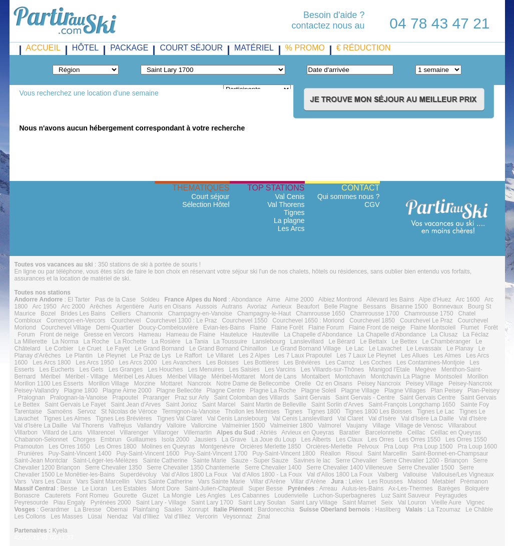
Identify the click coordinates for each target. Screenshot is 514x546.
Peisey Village (424, 383)
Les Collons (30, 516)
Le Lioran (94, 488)
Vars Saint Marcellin (103, 481)
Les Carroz (340, 362)
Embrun (111, 439)
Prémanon (474, 481)
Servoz (87, 411)
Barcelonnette (383, 432)
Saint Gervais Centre (427, 397)
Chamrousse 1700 (374, 313)
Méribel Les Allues (137, 376)
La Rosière (166, 341)
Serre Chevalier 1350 (113, 467)
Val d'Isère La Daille (427, 418)
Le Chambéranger (446, 341)
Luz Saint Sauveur (405, 495)
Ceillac (416, 432)
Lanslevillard (307, 341)
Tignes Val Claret (179, 418)
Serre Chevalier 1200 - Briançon (425, 460)
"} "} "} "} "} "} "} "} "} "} (86, 69)
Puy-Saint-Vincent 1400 (80, 453)
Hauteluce (233, 334)
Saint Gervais (312, 397)
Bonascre (27, 495)
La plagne (289, 220)
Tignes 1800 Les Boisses (378, 411)
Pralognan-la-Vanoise (79, 397)
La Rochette (130, 341)
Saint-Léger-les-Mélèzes (105, 460)
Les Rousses (385, 481)
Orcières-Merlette (329, 446)
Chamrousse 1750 (428, 313)
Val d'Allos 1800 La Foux (194, 474)
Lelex (356, 481)
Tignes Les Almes (67, 418)
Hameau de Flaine (190, 334)
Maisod (417, 481)
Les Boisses (222, 362)
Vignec (475, 502)
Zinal (263, 516)
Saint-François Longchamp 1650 (411, 404)
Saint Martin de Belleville (273, 404)
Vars (21, 481)
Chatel (467, 313)
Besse (69, 488)
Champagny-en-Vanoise (200, 313)
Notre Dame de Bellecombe (253, 383)
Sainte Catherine (165, 460)
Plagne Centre (226, 390)
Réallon (330, 453)
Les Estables (129, 488)
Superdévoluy (138, 474)
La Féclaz (475, 334)
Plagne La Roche (273, 390)
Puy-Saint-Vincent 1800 (283, 453)
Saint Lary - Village (161, 502)
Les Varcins (280, 369)
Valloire (176, 425)
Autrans (232, 306)
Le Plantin (79, 355)
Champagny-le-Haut (264, 313)
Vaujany (356, 425)
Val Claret (350, 418)
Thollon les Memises (252, 411)
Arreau (328, 488)
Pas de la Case (115, 299)
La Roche (96, 341)
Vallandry (149, 425)
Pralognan (31, 397)
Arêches (101, 306)
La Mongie (177, 495)
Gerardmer (54, 509)
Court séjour (210, 196)
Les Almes (447, 355)
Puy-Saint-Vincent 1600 (147, 453)
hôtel (85, 48)
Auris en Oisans (170, 306)
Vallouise (415, 474)
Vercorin (207, 516)
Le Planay (459, 348)
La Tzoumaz (443, 509)
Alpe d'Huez (435, 299)
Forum (26, 334)
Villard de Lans (62, 432)
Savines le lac (311, 460)
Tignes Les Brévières (124, 418)
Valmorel (329, 425)
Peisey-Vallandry (37, 390)
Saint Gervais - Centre (365, 397)
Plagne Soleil (318, 390)
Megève (425, 369)
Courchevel (126, 320)
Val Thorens (285, 204)
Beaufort (307, 306)
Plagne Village (360, 390)
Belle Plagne (341, 306)
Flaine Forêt (287, 327)
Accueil (43, 48)
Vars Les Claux (51, 481)
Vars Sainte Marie (221, 481)
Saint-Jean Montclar (41, 460)
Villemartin (198, 432)
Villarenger (134, 432)
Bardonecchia (276, 509)
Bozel (48, 313)
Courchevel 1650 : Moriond (308, 320)
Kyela (60, 530)
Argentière (130, 306)
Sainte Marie (209, 460)
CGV (371, 204)
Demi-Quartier (115, 327)
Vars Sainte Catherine (164, 481)
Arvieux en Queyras (307, 432)
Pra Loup (396, 446)
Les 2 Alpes (254, 355)
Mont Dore (166, 488)
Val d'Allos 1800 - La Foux (267, 474)
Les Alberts (316, 439)
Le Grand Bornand (159, 348)
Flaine (258, 327)
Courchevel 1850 (372, 320)
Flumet (469, 327)
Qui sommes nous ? (348, 196)
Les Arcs (291, 228)
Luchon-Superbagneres (344, 495)
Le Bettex (404, 341)
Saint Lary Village (314, 502)
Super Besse (265, 488)
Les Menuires (206, 369)
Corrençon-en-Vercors (76, 320)
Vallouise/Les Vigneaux (463, 474)
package (129, 48)
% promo (305, 48)
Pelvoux (368, 446)
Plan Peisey (446, 390)
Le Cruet (90, 348)
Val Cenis (290, 196)
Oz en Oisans (334, 383)
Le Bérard (342, 341)
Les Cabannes (250, 495)
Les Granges (126, 369)
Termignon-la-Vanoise (191, 411)
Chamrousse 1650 (320, 313)
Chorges (84, 439)
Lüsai (95, 516)
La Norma (65, 341)
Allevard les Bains (390, 299)
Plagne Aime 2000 (127, 390)
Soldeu (150, 299)
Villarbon (26, 432)
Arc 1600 (468, 299)
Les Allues (414, 355)
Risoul (354, 453)
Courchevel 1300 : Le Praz (181, 320)
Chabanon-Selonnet (41, 439)
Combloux (28, 320)
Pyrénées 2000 (111, 502)
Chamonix (149, 313)
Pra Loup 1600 (477, 446)
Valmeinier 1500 (243, 425)
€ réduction (363, 48)
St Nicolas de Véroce (129, 411)
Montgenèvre (217, 446)
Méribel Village (187, 376)
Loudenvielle (291, 495)
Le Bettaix (373, 341)
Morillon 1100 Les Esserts (49, 383)
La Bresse (87, 509)
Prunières (30, 453)
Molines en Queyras (168, 446)
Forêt (491, 327)
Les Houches (165, 369)
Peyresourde (32, 502)
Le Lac (355, 348)
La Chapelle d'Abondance (318, 334)
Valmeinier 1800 (291, 425)
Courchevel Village (66, 327)
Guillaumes (142, 439)
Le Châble (479, 509)
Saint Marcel (219, 404)
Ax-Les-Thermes (410, 488)
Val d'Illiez (146, 516)
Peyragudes (451, 495)
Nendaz (117, 516)
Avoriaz (257, 306)
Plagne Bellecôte (179, 390)
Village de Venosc (419, 425)
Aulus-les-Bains (362, 488)
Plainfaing (146, 509)
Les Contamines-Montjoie (430, 362)
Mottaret (171, 383)
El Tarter (79, 299)
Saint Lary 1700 (212, 502)
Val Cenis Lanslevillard (302, 418)
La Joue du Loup (273, 439)
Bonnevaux (448, 306)
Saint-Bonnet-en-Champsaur (450, 453)
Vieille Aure (446, 502)
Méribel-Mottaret (233, 376)
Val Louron (412, 502)
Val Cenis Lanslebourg (237, 418)
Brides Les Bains (83, 313)
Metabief (443, 481)
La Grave (234, 439)
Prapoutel (125, 397)
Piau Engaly (70, 502)
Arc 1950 (45, 306)
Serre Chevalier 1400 (273, 467)
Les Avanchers (181, 362)
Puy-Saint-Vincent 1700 (215, 453)
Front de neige (59, 334)
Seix (386, 502)
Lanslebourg (268, 341)
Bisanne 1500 (409, 306)
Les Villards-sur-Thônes (332, 369)
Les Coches (375, 362)
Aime (273, 299)
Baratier (349, 432)
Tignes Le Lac (435, 411)
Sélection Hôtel (205, 204)
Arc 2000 (73, 306)
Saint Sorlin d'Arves (337, 404)
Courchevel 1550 (244, 320)
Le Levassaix (423, 348)
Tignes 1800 (323, 411)
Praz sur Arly (192, 397)
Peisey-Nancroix (470, 383)
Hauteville (265, 334)
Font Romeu (92, 495)
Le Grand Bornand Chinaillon (228, 348)
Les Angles (211, 495)
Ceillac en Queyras (455, 432)
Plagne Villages (405, 390)
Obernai (117, 509)
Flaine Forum (326, 327)
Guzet (150, 495)
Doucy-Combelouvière (168, 327)
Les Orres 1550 (419, 439)
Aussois (206, 306)
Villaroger (166, 432)
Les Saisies (244, 369)
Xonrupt (198, 509)
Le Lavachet (385, 348)
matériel (254, 48)
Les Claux (349, 439)
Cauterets (58, 495)
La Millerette (31, 341)
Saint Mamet (359, 502)
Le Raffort (189, 355)
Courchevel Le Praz (426, 320)
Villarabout (462, 425)
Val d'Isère (382, 418)
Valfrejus (120, 425)
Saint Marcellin (387, 453)
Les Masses (67, 516)
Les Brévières (302, 362)
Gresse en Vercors (108, 334)
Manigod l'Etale (389, 369)
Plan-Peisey (483, 390)
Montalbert (315, 376)
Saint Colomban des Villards (251, 397)
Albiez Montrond (340, 299)
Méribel (50, 376)
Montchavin (350, 376)
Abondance (247, 299)
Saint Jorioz (181, 404)
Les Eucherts (57, 369)
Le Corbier (60, 348)
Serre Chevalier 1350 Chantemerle (193, 467)
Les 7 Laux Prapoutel (303, 355)
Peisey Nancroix (379, 383)
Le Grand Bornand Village (306, 348)
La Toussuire (230, 341)
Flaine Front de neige (377, 327)
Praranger (156, 397)
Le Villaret (220, 355)
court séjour (191, 48)
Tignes (294, 212)
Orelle (303, 383)
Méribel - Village (87, 376)
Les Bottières (261, 362)
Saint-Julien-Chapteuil (214, 488)
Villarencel (101, 432)
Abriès (268, 432)
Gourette (125, 495)
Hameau (150, 334)
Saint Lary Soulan (262, 502)
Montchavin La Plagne (400, 376)
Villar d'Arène (268, 481)
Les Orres (380, 439)
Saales (173, 509)
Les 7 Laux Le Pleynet (366, 355)
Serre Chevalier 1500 (425, 467)
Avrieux (282, 306)
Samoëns (60, 411)
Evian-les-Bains (224, 327)
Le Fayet (118, 348)
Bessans (374, 306)
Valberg (388, 474)
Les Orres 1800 (116, 446)
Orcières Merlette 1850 (270, 446)
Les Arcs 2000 (138, 362)
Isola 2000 (175, 439)
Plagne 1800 (81, 390)
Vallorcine (204, 425)
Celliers (121, 313)
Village (381, 425)
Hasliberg (388, 509)
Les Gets (92, 369)
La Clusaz (444, 334)
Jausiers (205, 439)
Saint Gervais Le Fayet (75, 404)
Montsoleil (448, 376)
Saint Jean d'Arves (136, 404)
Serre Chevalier (356, 460)
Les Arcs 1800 (52, 362)
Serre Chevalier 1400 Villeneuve (349, 467)
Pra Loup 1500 (433, 446)
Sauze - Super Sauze (259, 460)
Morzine (145, 383)
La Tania (197, 341)
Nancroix (199, 383)
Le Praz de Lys (151, 355)
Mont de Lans (278, 376)
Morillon (477, 376)
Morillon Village (109, 383)
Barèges (448, 488)
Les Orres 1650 (69, 446)
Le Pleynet (112, 355)
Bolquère (477, 488)
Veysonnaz (237, 516)
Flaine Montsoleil (432, 327)
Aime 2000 (299, 299)
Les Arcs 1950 (95, 362)
